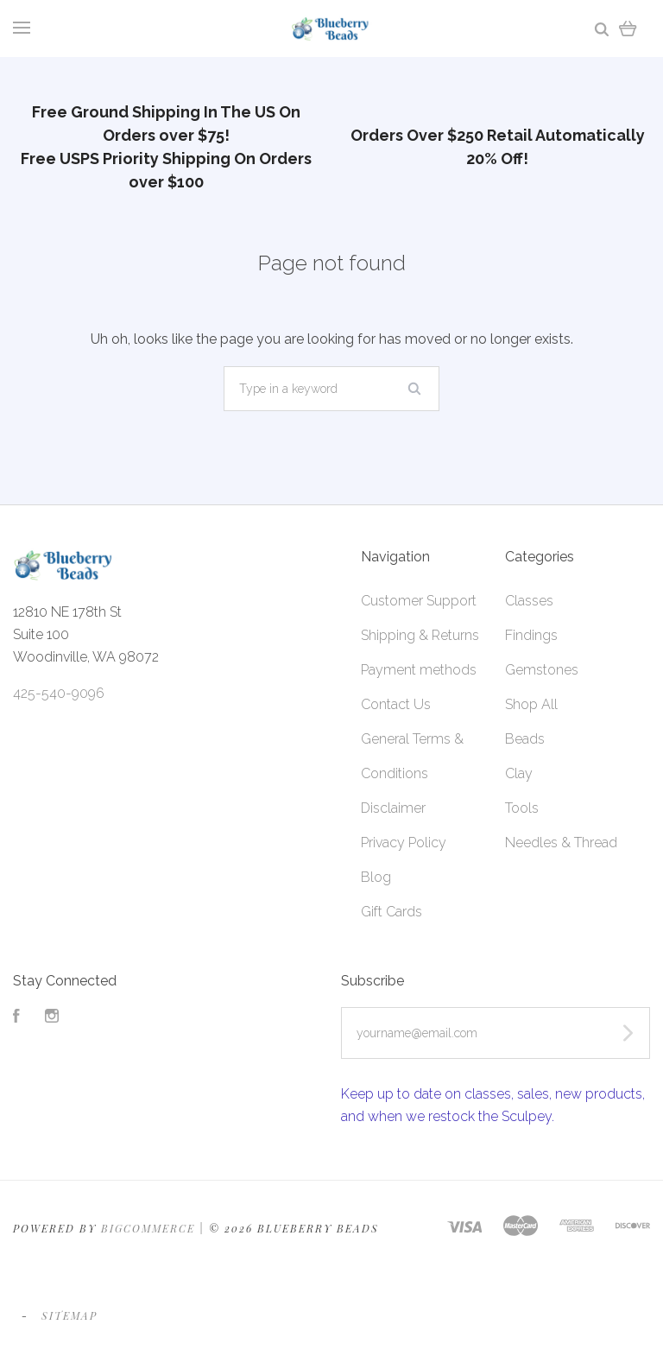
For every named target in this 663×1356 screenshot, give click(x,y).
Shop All (531, 704)
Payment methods (419, 670)
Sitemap (69, 1315)
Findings (531, 635)
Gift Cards (391, 911)
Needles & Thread (561, 842)
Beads (525, 739)
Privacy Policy (403, 842)
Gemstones (541, 670)
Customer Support (419, 600)
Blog (376, 877)
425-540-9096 (58, 693)
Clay (519, 773)
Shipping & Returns (420, 635)
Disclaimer (393, 808)
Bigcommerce (148, 1228)
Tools (522, 808)
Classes (529, 600)
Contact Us (396, 704)
